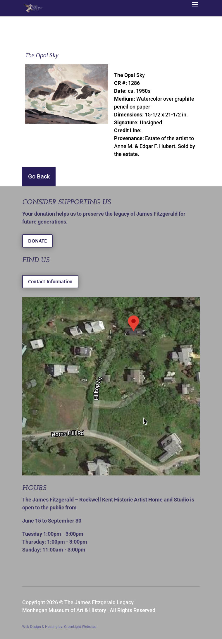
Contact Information (50, 281)
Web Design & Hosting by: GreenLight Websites (59, 627)
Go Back (39, 176)
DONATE (37, 240)
